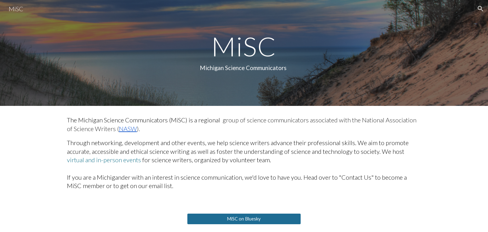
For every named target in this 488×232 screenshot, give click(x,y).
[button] (480, 8)
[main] (244, 53)
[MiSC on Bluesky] (243, 219)
